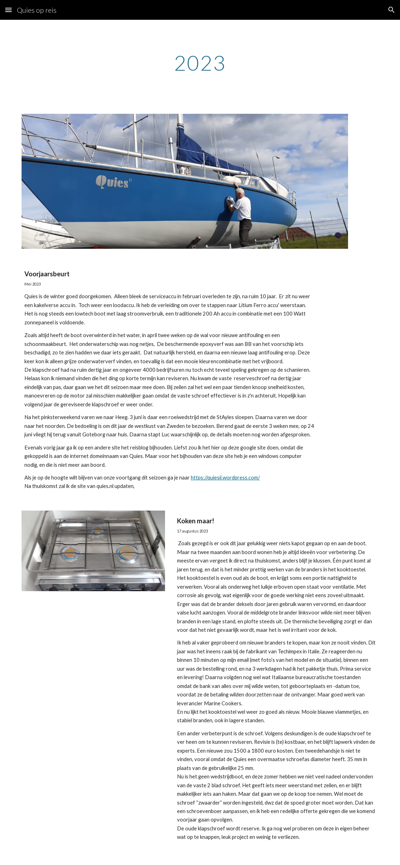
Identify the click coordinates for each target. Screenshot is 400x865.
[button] (8, 9)
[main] (200, 62)
